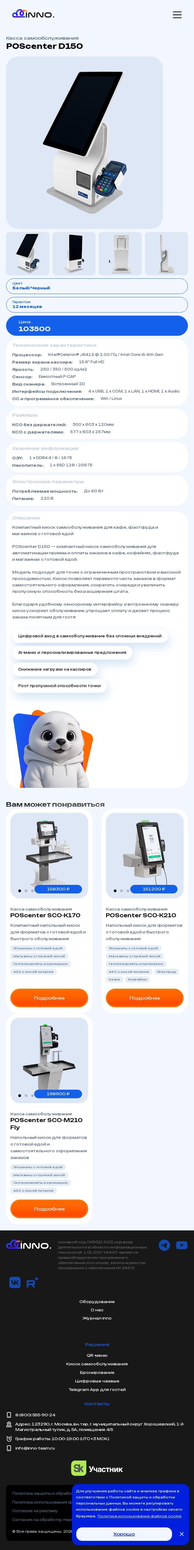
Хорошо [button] (124, 1534)
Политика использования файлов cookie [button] (139, 1516)
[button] (19, 890)
